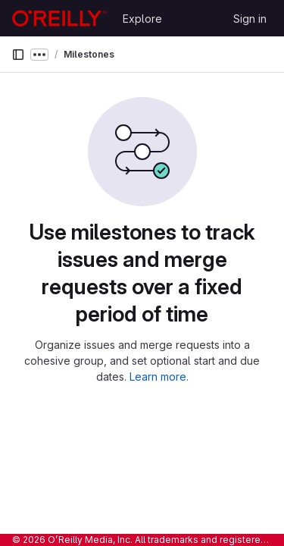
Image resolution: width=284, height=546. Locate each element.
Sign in (250, 18)
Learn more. (159, 376)
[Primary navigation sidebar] (18, 54)
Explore (142, 18)
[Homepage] (59, 18)
